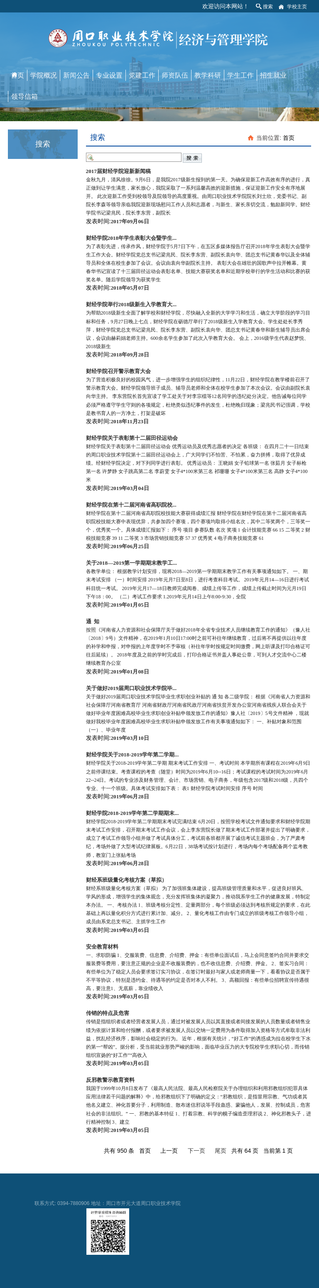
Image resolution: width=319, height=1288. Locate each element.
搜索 (268, 7)
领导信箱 (24, 96)
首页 (17, 75)
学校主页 (297, 7)
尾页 (220, 1150)
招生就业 (273, 75)
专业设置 (109, 75)
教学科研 (207, 75)
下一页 (196, 1150)
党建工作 (142, 75)
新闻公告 (76, 75)
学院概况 (43, 75)
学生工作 (240, 75)
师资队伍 (175, 75)
